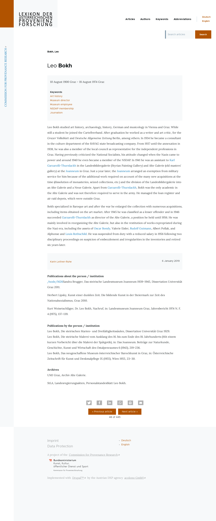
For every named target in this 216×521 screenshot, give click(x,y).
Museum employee (61, 104)
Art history (56, 96)
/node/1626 (55, 281)
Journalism (56, 112)
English (206, 21)
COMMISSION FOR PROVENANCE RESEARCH (5, 76)
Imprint (53, 441)
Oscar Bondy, (102, 228)
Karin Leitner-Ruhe (61, 261)
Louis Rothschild (76, 234)
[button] (89, 403)
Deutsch (206, 17)
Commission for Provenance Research (95, 454)
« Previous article (102, 411)
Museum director (60, 100)
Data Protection (60, 446)
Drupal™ (79, 478)
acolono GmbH (135, 478)
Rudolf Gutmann (140, 228)
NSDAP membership (62, 108)
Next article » (130, 411)
